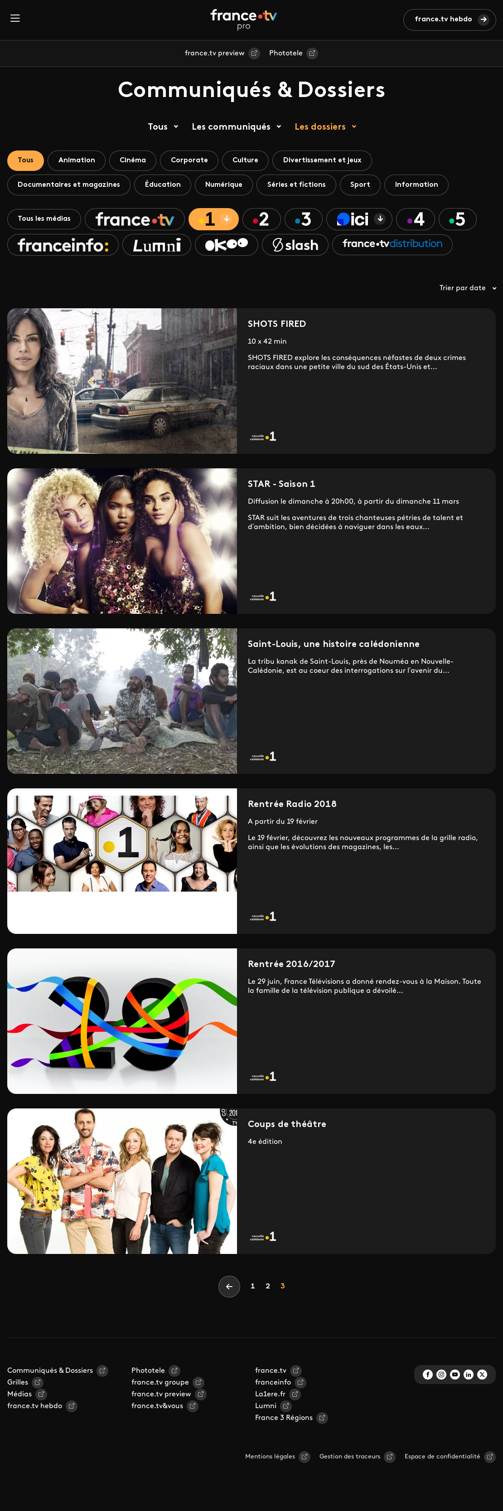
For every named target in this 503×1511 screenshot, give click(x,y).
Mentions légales (270, 1459)
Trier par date (468, 291)
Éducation (166, 185)
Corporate (196, 161)
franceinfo (273, 1385)
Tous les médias (46, 220)
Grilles (17, 1385)
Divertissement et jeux (333, 161)
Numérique (229, 185)
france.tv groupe (160, 1385)
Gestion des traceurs (349, 1459)
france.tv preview (215, 53)
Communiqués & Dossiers (50, 1373)
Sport (370, 185)
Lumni (265, 1409)
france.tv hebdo (443, 19)
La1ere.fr (270, 1397)
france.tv (270, 1373)
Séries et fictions (304, 185)
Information (427, 185)
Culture (254, 161)
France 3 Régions (284, 1420)
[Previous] (229, 1289)
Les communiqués (231, 127)
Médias (19, 1397)
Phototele (286, 53)
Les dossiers (320, 127)
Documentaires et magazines (70, 185)
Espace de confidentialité (442, 1459)
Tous (158, 127)
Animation (79, 161)
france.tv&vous (157, 1409)
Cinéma (137, 161)
